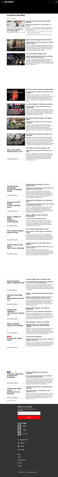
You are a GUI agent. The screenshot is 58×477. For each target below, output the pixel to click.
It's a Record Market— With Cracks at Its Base (39, 104)
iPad (24, 426)
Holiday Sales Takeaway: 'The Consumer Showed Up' (38, 308)
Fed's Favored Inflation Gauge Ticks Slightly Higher (39, 118)
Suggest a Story (24, 439)
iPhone (24, 425)
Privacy (19, 465)
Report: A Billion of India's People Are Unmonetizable (37, 215)
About (19, 454)
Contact (22, 446)
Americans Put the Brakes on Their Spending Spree (39, 201)
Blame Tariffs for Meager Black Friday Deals (39, 39)
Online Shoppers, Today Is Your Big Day (37, 322)
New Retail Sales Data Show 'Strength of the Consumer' (39, 134)
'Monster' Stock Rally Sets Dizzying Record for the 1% (39, 294)
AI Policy (20, 463)
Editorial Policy (21, 460)
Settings (22, 443)
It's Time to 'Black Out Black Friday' (36, 53)
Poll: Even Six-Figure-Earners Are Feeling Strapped (38, 21)
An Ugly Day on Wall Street (34, 336)
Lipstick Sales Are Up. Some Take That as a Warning (38, 243)
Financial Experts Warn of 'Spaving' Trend (38, 279)
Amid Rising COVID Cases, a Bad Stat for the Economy (39, 387)
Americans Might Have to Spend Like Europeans (37, 372)
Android (25, 430)
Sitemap (22, 449)
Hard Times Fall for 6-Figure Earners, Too (38, 148)
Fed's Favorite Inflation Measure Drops (37, 229)
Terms (19, 457)
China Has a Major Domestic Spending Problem (40, 89)
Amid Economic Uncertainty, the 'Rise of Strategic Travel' (37, 185)
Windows (25, 433)
